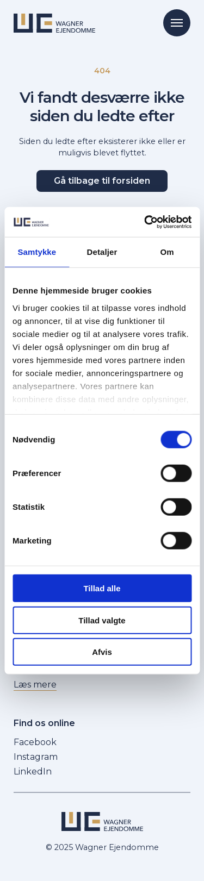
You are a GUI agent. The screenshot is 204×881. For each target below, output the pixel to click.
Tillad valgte (101, 619)
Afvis (102, 652)
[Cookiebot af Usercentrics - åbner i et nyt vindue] (145, 222)
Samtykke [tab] (36, 252)
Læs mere (35, 684)
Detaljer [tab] (102, 252)
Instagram (36, 757)
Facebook (35, 742)
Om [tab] (167, 252)
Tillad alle (101, 588)
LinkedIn (33, 771)
